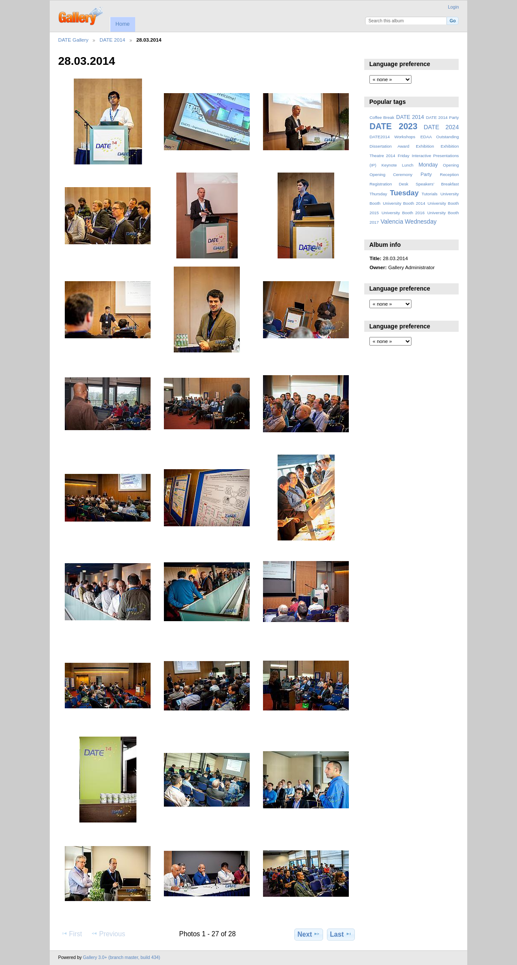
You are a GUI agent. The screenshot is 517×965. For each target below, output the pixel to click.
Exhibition (425, 146)
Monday (428, 165)
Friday (403, 155)
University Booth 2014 (404, 203)
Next (308, 934)
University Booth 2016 (402, 212)
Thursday (378, 193)
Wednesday (421, 221)
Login (453, 7)
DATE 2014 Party (442, 117)
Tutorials (429, 193)
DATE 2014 (112, 39)
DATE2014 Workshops (392, 136)
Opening (451, 165)
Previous (108, 934)
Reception (449, 174)
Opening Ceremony (390, 174)
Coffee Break (381, 117)
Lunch (408, 165)
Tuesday (404, 193)
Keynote (389, 165)
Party (426, 174)
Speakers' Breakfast (437, 184)
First (71, 934)
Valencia (392, 221)
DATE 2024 (441, 127)
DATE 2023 (393, 126)
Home (122, 24)
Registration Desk (388, 184)
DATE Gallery (73, 39)
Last (341, 934)
